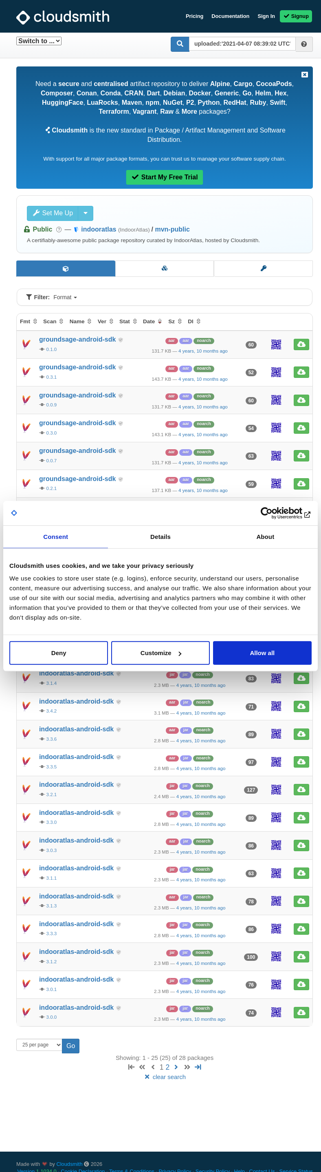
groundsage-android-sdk (78, 339)
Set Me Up (52, 213)
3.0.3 (51, 850)
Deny (58, 652)
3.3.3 (51, 933)
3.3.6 (51, 739)
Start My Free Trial (164, 177)
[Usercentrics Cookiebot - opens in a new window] (276, 513)
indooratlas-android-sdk (77, 673)
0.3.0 (51, 432)
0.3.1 (51, 377)
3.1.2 (51, 961)
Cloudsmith (70, 1164)
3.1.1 (51, 878)
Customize (161, 652)
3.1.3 (51, 905)
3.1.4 (51, 683)
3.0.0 (51, 1017)
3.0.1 (51, 989)
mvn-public (172, 229)
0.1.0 (51, 349)
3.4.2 (51, 710)
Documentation (230, 16)
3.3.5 (51, 766)
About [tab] (265, 536)
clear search (164, 1076)
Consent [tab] (55, 536)
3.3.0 (51, 822)
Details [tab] (160, 536)
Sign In (266, 16)
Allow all (262, 652)
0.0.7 (51, 460)
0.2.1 (51, 488)
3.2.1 (51, 794)
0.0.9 (51, 404)
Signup (296, 16)
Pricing (194, 16)
